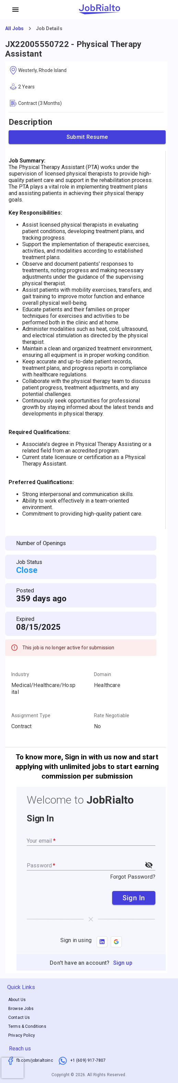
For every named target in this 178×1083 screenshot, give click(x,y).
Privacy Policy (21, 1035)
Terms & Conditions (27, 1026)
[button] (116, 941)
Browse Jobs (21, 1008)
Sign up (122, 963)
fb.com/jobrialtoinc (34, 1060)
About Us (17, 999)
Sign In (133, 898)
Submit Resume (87, 137)
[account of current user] (15, 9)
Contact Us (19, 1017)
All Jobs (14, 28)
